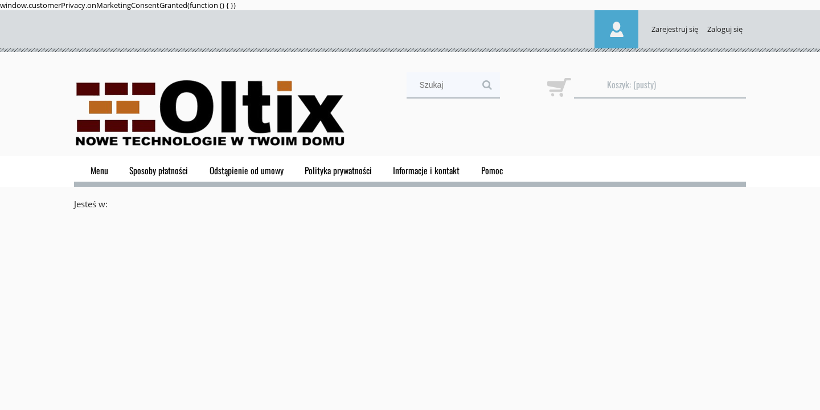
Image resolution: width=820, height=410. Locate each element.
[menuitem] (99, 170)
